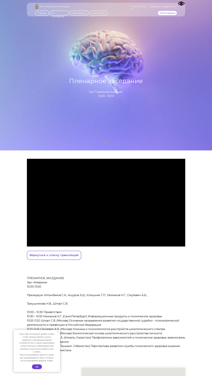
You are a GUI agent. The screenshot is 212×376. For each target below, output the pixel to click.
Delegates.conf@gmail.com (163, 6)
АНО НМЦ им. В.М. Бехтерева (54, 6)
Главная (42, 13)
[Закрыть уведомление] (58, 332)
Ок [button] (36, 367)
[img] (36, 6)
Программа (79, 13)
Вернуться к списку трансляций (53, 255)
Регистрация (167, 13)
